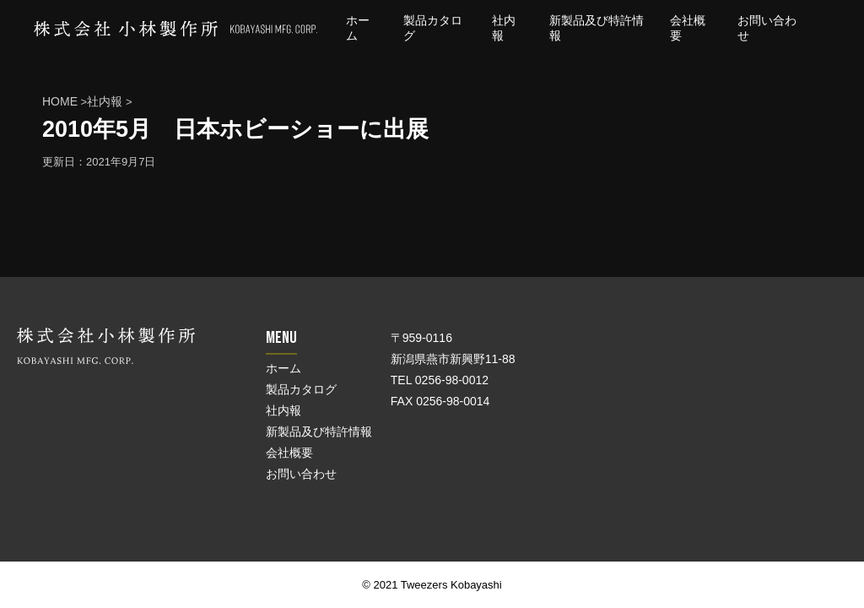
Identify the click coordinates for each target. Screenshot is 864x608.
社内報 (283, 410)
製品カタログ (301, 389)
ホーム (283, 368)
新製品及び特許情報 (319, 431)
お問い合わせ (301, 473)
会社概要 (289, 452)
